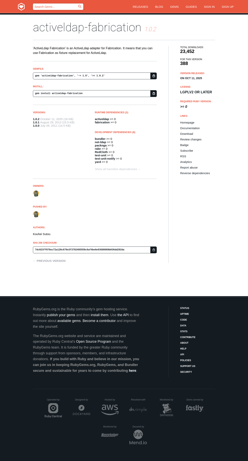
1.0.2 (36, 119)
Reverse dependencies (195, 173)
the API (123, 315)
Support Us (187, 366)
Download (186, 133)
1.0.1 (36, 122)
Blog (159, 6)
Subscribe (186, 150)
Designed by (82, 399)
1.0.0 (36, 125)
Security (186, 372)
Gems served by (195, 399)
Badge (184, 145)
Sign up (228, 6)
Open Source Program (93, 341)
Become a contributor (99, 321)
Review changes (191, 139)
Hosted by (112, 399)
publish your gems (61, 315)
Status (184, 308)
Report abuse (189, 167)
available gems (69, 321)
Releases (140, 6)
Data (183, 325)
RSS (183, 156)
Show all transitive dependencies (116, 169)
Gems (174, 6)
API (182, 354)
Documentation (190, 128)
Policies (185, 360)
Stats (184, 331)
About (184, 343)
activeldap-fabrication (87, 27)
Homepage (187, 122)
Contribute (187, 337)
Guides (191, 6)
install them (99, 315)
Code (183, 319)
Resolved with (139, 399)
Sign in (209, 6)
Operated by (54, 401)
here (132, 371)
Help (183, 348)
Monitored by (167, 399)
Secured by (139, 426)
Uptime (184, 314)
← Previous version (49, 260)
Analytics (186, 161)
